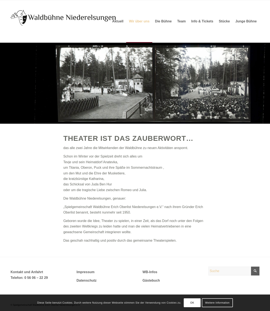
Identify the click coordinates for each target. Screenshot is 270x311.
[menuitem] (117, 21)
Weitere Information (217, 302)
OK (192, 302)
